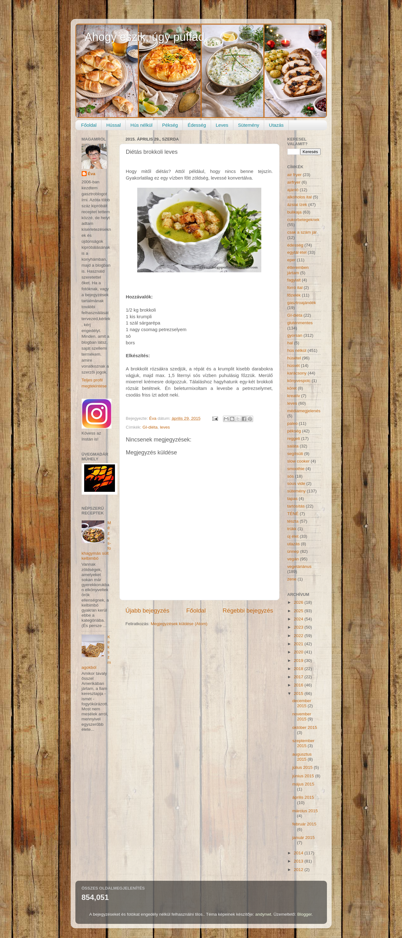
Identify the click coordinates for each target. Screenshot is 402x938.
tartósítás (296, 506)
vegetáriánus (299, 566)
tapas (292, 498)
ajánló (293, 189)
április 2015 (303, 797)
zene (291, 579)
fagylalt (294, 280)
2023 (299, 627)
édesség (295, 245)
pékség (294, 431)
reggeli (293, 438)
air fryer (294, 174)
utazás (293, 543)
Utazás (276, 125)
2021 (299, 643)
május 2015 (303, 784)
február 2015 (304, 824)
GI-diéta (150, 427)
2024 (299, 619)
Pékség (170, 125)
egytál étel (297, 252)
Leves (222, 125)
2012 (299, 869)
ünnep (293, 551)
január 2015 (303, 837)
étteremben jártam (298, 270)
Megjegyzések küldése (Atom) (179, 623)
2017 (299, 676)
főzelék (294, 295)
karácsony (297, 373)
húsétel (294, 358)
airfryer (294, 182)
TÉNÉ (293, 513)
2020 (299, 652)
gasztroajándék (301, 302)
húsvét (293, 365)
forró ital (295, 287)
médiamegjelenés (304, 410)
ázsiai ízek (297, 204)
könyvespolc (299, 380)
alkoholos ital (299, 197)
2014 (299, 853)
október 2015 (304, 727)
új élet (293, 536)
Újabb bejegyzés (148, 610)
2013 (299, 861)
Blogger (304, 914)
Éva (91, 173)
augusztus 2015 (302, 757)
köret (292, 388)
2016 (299, 685)
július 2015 (303, 767)
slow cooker (298, 461)
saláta (293, 446)
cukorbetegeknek (303, 219)
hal (290, 343)
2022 (299, 635)
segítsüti (295, 453)
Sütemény (248, 125)
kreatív (293, 395)
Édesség (196, 125)
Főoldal (88, 125)
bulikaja (294, 212)
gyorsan (294, 335)
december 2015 (301, 703)
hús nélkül (297, 350)
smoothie (296, 468)
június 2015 (303, 776)
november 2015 (301, 716)
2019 (299, 660)
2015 (299, 693)
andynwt (263, 914)
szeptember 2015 (303, 743)
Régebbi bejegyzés (248, 610)
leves (165, 427)
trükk (291, 528)
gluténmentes (300, 322)
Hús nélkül (141, 125)
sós (290, 476)
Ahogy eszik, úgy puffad (145, 37)
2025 (299, 610)
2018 (299, 668)
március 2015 (305, 810)
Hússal (113, 125)
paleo (292, 423)
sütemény (296, 491)
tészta (293, 521)
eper (291, 260)
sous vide (296, 483)
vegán (293, 559)
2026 (299, 602)
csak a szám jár (302, 232)
